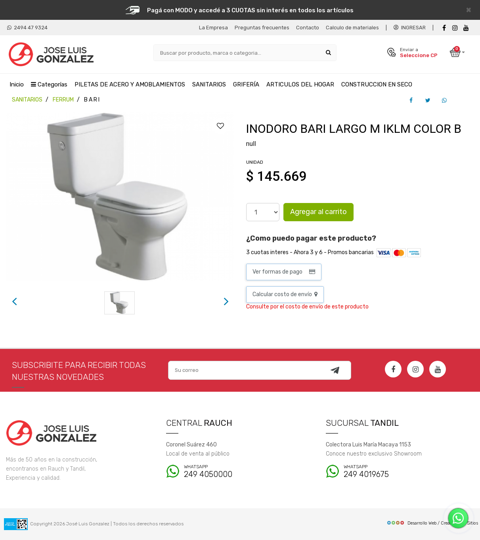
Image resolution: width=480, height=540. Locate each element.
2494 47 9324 (27, 28)
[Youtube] (466, 28)
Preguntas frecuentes (262, 28)
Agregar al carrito (318, 211)
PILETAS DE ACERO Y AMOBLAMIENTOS (130, 84)
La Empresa (213, 28)
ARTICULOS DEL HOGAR (300, 84)
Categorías (49, 84)
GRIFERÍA (246, 84)
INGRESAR (410, 28)
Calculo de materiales (352, 28)
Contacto (307, 28)
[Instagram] (415, 369)
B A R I (91, 99)
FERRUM (63, 99)
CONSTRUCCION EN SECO (376, 84)
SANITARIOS (209, 84)
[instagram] (455, 28)
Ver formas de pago (283, 271)
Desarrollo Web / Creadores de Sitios (432, 523)
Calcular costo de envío (284, 294)
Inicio (17, 84)
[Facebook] (444, 28)
